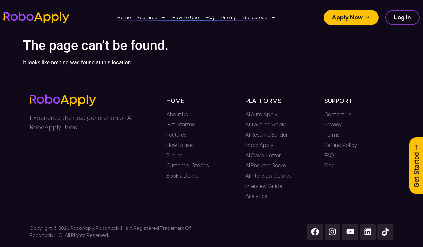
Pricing (229, 17)
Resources (259, 17)
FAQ (210, 17)
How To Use (185, 17)
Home (124, 17)
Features (151, 17)
